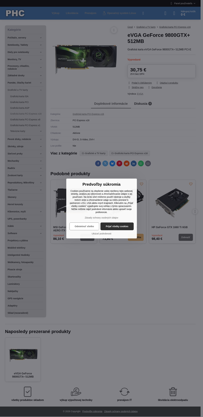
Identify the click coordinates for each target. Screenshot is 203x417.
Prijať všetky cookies (117, 226)
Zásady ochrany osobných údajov (101, 217)
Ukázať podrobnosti (101, 233)
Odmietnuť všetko (84, 226)
